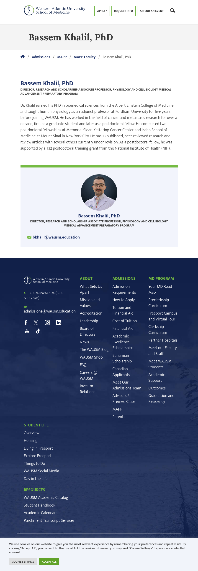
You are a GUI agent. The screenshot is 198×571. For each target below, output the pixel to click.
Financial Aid (123, 328)
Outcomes (157, 388)
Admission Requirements (124, 289)
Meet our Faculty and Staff (163, 351)
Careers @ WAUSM (89, 375)
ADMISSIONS (124, 278)
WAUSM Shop (91, 357)
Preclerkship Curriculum (159, 303)
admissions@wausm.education (50, 311)
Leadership (89, 321)
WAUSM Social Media (41, 471)
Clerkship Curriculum (158, 329)
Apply (101, 10)
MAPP (62, 57)
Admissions (41, 57)
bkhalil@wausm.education (56, 237)
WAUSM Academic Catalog (46, 497)
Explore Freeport (38, 456)
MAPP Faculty (85, 57)
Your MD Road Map (160, 289)
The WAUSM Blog (94, 349)
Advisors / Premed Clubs (124, 398)
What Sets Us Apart (91, 289)
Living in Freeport (38, 448)
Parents (119, 416)
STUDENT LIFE (36, 425)
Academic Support (157, 378)
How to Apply (124, 300)
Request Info (123, 10)
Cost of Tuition (125, 321)
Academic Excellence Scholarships (123, 342)
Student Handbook (39, 505)
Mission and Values (90, 303)
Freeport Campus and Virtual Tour (163, 316)
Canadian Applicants (121, 372)
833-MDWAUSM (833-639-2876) (44, 296)
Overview (31, 433)
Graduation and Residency (162, 398)
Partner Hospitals (163, 340)
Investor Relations (87, 389)
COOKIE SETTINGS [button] (23, 561)
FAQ (83, 365)
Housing (31, 440)
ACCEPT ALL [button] (49, 561)
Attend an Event (151, 10)
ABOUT (86, 278)
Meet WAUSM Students (160, 364)
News (84, 342)
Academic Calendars (40, 512)
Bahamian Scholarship (122, 358)
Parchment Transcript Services (49, 520)
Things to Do (34, 463)
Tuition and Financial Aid (123, 310)
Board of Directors (87, 331)
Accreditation (91, 313)
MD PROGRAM (161, 278)
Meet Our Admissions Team (127, 385)
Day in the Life (36, 478)
